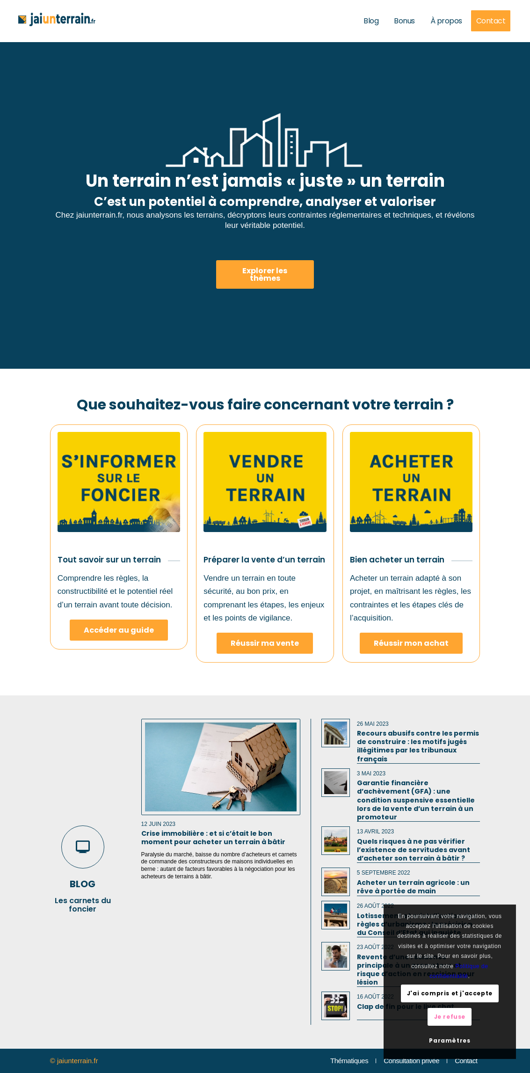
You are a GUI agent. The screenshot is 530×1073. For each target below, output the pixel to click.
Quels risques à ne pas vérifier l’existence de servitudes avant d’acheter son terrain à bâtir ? (413, 850)
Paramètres (449, 1040)
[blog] (82, 847)
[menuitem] (372, 21)
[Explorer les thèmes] (265, 274)
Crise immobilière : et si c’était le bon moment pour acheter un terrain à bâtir (213, 838)
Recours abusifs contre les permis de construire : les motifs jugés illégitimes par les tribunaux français (418, 746)
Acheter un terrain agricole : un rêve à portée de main (413, 887)
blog (82, 884)
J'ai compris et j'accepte (450, 993)
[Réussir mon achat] (411, 643)
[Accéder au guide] (119, 630)
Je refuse (449, 1017)
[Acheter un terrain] (411, 482)
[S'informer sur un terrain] (119, 482)
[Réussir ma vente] (265, 643)
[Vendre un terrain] (264, 482)
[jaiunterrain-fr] (57, 21)
